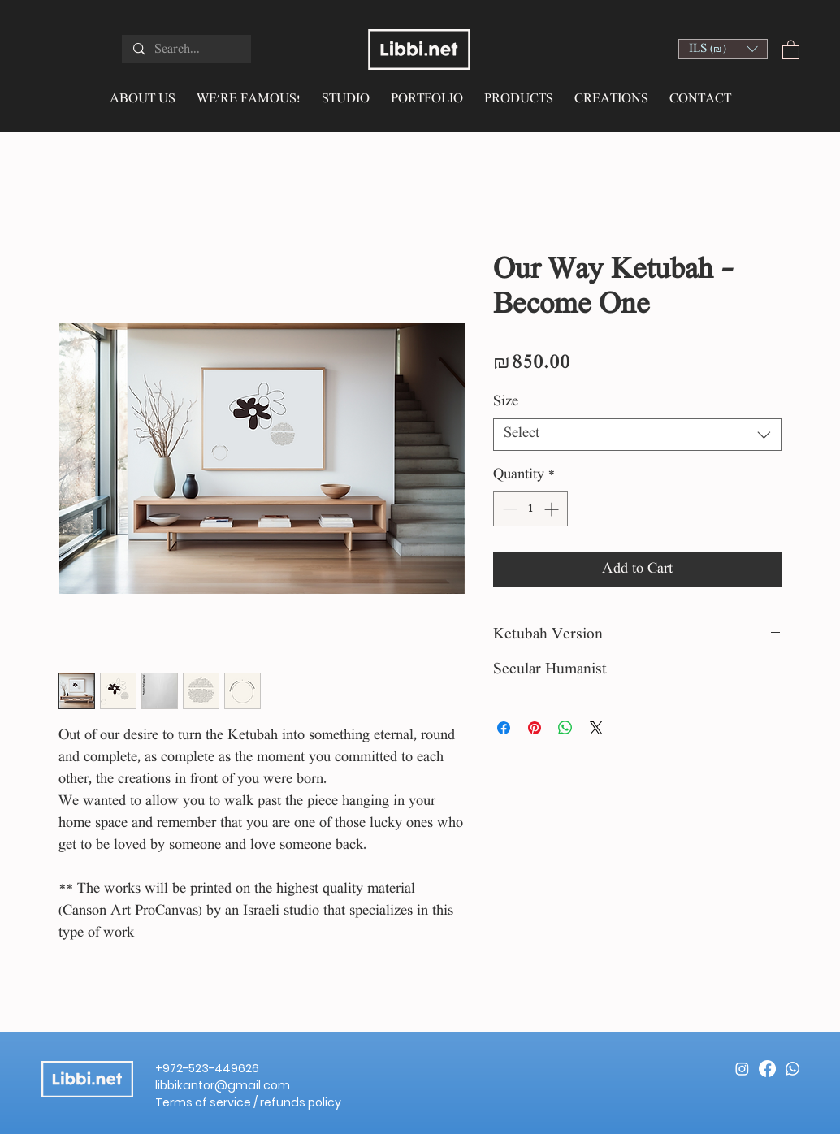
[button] (723, 49)
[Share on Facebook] (503, 728)
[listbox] (723, 49)
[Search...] (185, 50)
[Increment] (552, 509)
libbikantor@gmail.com (222, 1085)
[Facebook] (767, 1068)
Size (505, 402)
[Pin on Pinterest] (534, 728)
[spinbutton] (530, 509)
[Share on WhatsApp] (565, 728)
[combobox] (637, 434)
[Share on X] (596, 728)
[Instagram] (742, 1068)
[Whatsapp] (792, 1068)
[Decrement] (508, 509)
